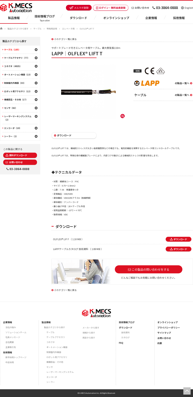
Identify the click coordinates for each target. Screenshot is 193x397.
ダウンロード (64, 135)
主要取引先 (10, 347)
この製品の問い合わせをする (150, 269)
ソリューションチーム (15, 332)
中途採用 (9, 362)
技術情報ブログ (127, 322)
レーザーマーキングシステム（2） (17, 118)
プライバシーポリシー (168, 327)
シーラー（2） (11, 136)
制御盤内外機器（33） (15, 82)
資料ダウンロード (18, 155)
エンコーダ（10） (12, 128)
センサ (49, 366)
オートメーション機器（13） (18, 74)
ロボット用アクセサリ (56, 357)
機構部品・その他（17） (16, 99)
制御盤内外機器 (53, 352)
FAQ (121, 342)
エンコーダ (51, 376)
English (187, 7)
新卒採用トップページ (15, 357)
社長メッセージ (12, 337)
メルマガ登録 (78, 7)
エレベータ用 (68, 28)
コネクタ (50, 342)
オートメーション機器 (56, 347)
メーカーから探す (91, 327)
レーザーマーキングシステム (60, 371)
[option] (88, 91)
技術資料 (125, 332)
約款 (159, 343)
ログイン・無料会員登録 (110, 7)
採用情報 (179, 18)
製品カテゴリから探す (18, 28)
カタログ (125, 337)
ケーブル (37, 28)
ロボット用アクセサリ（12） (18, 91)
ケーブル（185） (12, 49)
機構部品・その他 (54, 361)
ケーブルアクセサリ (55, 337)
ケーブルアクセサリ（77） (16, 57)
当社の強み (10, 327)
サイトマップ (164, 332)
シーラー (50, 381)
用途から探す (89, 337)
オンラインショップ (116, 18)
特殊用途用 (52, 28)
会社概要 (9, 342)
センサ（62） (10, 107)
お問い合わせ (140, 7)
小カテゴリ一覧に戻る (65, 39)
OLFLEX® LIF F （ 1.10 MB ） (68, 239)
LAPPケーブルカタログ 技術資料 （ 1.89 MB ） (78, 249)
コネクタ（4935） (13, 66)
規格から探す (89, 332)
